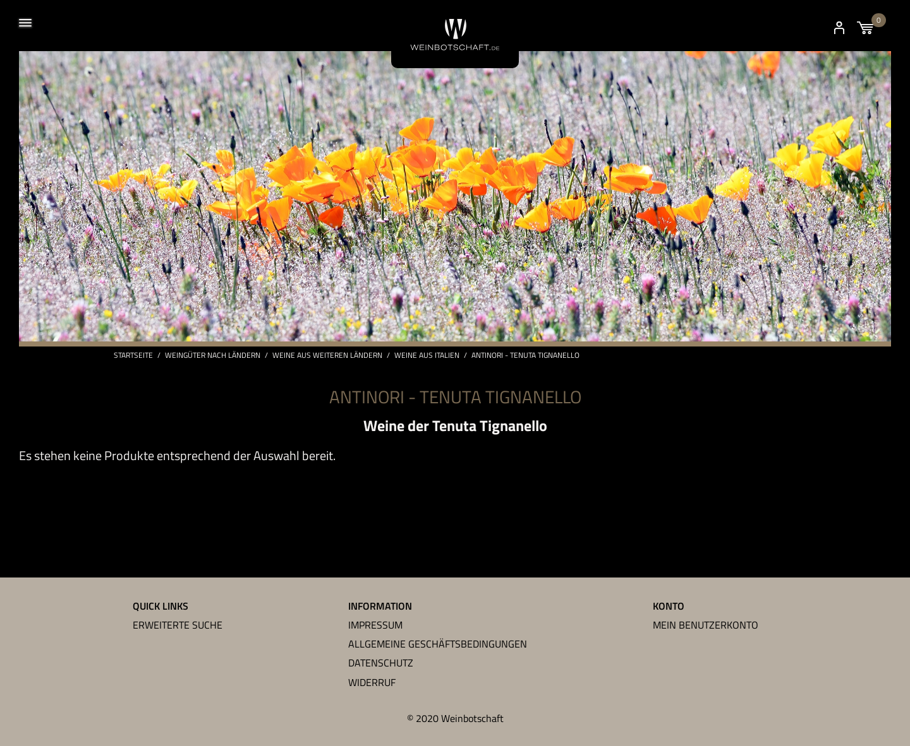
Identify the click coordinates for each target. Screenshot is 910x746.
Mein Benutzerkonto (705, 624)
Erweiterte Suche (177, 624)
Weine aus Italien (426, 355)
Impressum (375, 624)
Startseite (133, 355)
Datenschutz (380, 662)
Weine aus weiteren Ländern (327, 355)
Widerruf (372, 682)
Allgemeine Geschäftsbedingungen (437, 643)
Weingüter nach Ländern (212, 355)
